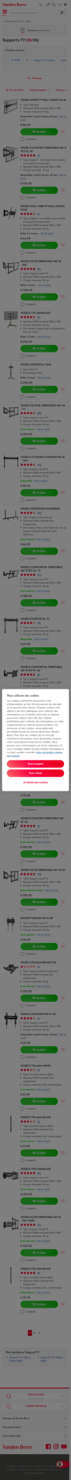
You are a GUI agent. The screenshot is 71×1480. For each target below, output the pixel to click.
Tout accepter (35, 763)
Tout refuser (35, 773)
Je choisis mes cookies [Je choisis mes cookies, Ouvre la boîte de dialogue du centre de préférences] (35, 782)
